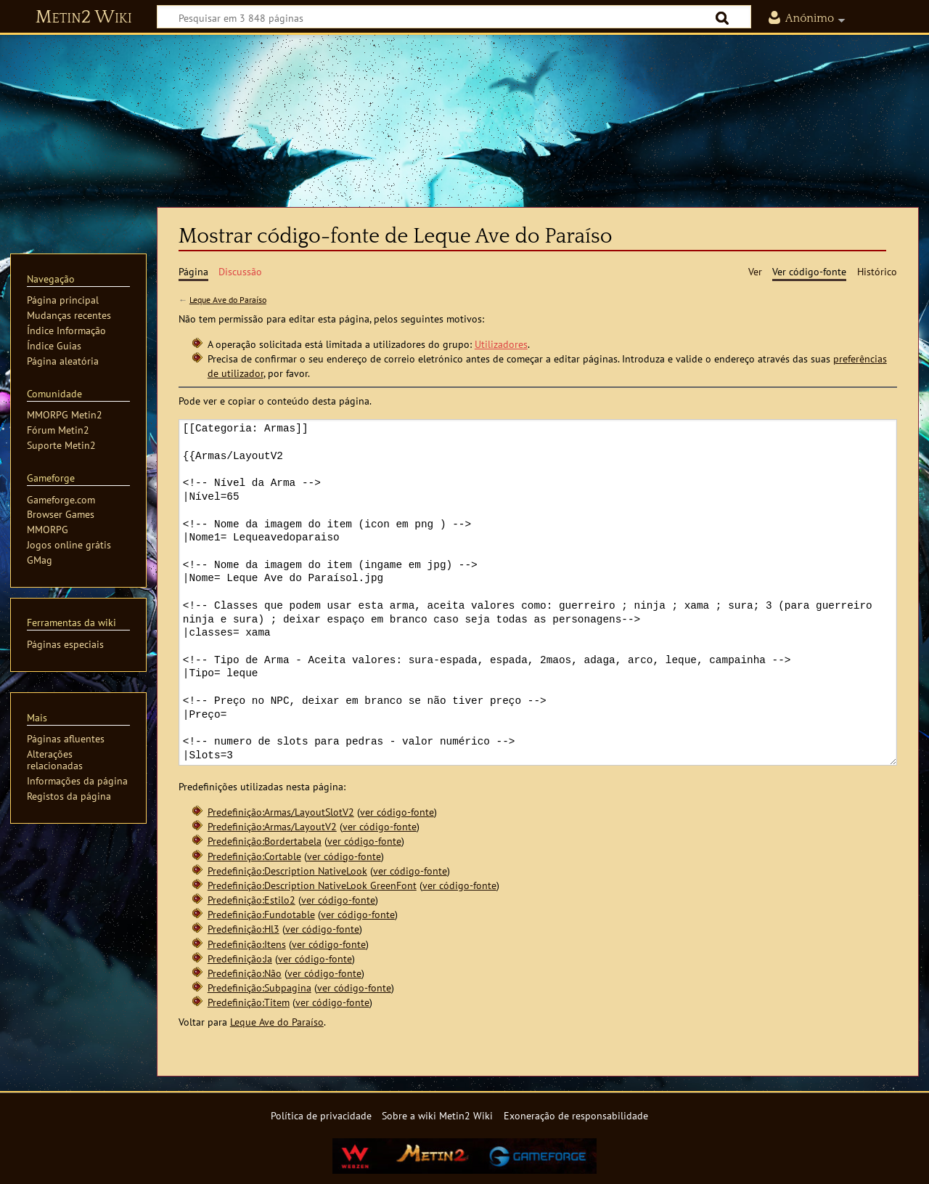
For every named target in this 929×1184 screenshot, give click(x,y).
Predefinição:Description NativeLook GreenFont (312, 885)
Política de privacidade (321, 1115)
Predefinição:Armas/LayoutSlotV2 (281, 812)
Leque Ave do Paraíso (227, 299)
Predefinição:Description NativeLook (287, 870)
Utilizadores (501, 344)
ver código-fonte (397, 812)
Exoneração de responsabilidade (576, 1115)
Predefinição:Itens (247, 944)
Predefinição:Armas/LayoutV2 (272, 826)
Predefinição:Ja (240, 958)
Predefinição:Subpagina (259, 987)
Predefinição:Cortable (254, 856)
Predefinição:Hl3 (243, 929)
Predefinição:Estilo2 (251, 900)
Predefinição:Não (245, 973)
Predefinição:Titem (249, 1002)
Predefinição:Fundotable (261, 914)
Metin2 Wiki (84, 17)
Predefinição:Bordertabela (265, 841)
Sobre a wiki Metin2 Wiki (437, 1115)
